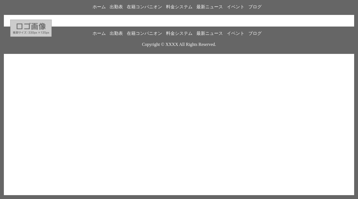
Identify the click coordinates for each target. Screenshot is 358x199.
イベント (235, 6)
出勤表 (116, 6)
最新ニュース (209, 6)
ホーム (99, 6)
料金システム (179, 6)
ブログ (255, 6)
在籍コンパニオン (144, 6)
